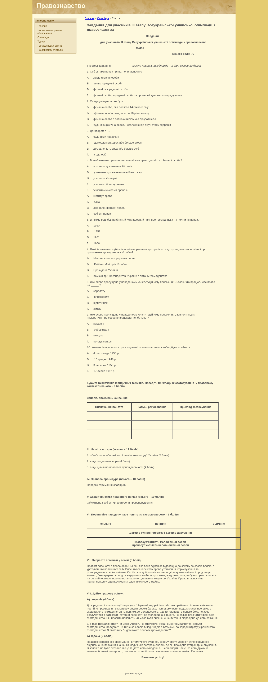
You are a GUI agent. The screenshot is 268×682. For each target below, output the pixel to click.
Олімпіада (43, 37)
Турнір (41, 41)
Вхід (229, 6)
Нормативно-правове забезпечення (49, 32)
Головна (42, 26)
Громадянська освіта (49, 45)
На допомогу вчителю (50, 49)
